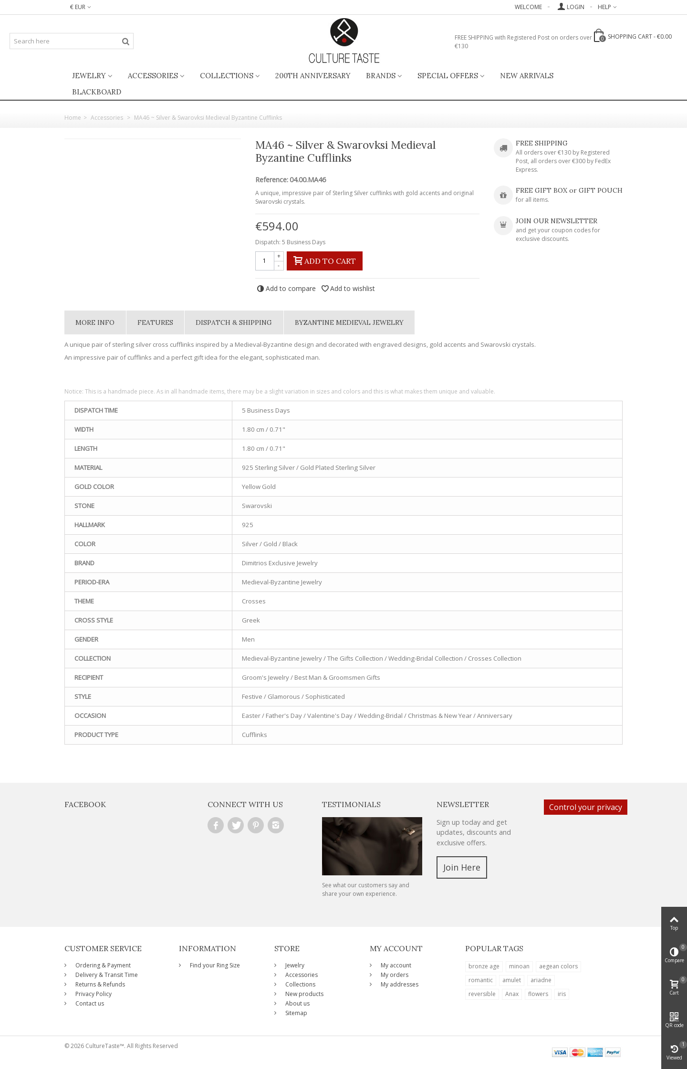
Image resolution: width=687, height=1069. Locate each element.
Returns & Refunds (99, 984)
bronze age (484, 966)
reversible (482, 994)
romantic (480, 980)
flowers (538, 994)
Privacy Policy (93, 994)
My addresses (398, 984)
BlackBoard (96, 91)
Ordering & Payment (102, 965)
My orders (393, 975)
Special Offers (447, 75)
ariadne (541, 980)
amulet (511, 980)
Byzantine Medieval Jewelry (349, 322)
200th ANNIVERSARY (313, 75)
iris (562, 994)
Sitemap (295, 1013)
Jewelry (89, 75)
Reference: (271, 180)
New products (303, 994)
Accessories (153, 75)
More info (94, 322)
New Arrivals (526, 75)
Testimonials (351, 804)
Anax (512, 994)
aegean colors (558, 966)
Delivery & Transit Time (106, 975)
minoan (519, 966)
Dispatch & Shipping (234, 322)
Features (155, 322)
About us (297, 1003)
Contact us (89, 1003)
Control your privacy (585, 807)
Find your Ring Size (214, 965)
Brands (381, 75)
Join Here (461, 867)
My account (395, 965)
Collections (226, 75)
